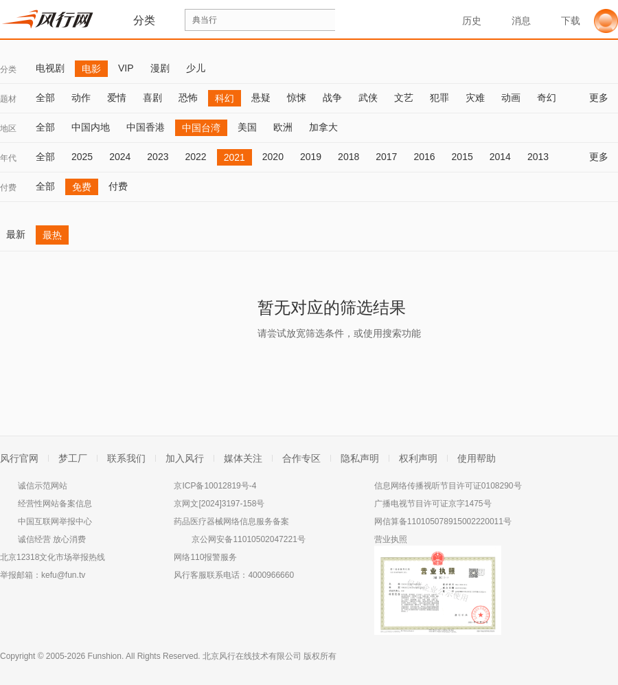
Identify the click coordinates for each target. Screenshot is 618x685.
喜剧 (152, 97)
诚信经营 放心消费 (52, 539)
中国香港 (145, 127)
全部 (45, 97)
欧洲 (283, 127)
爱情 (116, 97)
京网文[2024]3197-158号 (219, 503)
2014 (500, 156)
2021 (234, 157)
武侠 (368, 97)
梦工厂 (72, 458)
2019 (310, 156)
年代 (8, 158)
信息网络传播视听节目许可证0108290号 (448, 486)
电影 (91, 68)
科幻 (224, 98)
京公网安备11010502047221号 (248, 539)
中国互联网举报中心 (55, 521)
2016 (424, 156)
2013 (538, 156)
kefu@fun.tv (63, 575)
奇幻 (546, 97)
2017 (386, 156)
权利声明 (418, 458)
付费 (8, 187)
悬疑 (261, 97)
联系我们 (126, 458)
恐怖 (188, 97)
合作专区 (301, 458)
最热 (52, 234)
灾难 (475, 97)
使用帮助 (476, 458)
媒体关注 (243, 458)
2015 (462, 156)
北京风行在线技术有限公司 (252, 656)
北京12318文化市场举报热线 (52, 557)
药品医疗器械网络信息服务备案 (231, 521)
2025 (82, 156)
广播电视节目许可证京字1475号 (433, 503)
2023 (157, 156)
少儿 (195, 68)
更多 (603, 97)
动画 (510, 97)
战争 (332, 97)
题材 (8, 99)
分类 (8, 69)
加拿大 (323, 127)
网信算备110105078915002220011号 (443, 521)
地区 (8, 128)
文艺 (403, 97)
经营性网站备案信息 (55, 503)
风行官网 (19, 458)
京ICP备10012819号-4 (215, 486)
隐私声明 (360, 458)
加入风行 (184, 458)
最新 (15, 234)
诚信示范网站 (42, 486)
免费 (81, 186)
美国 (247, 127)
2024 (119, 156)
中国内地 (90, 127)
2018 (348, 156)
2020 (273, 156)
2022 (195, 156)
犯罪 (439, 97)
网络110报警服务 (205, 557)
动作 (81, 97)
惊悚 (296, 97)
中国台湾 (201, 127)
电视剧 (50, 68)
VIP (126, 68)
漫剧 (160, 68)
